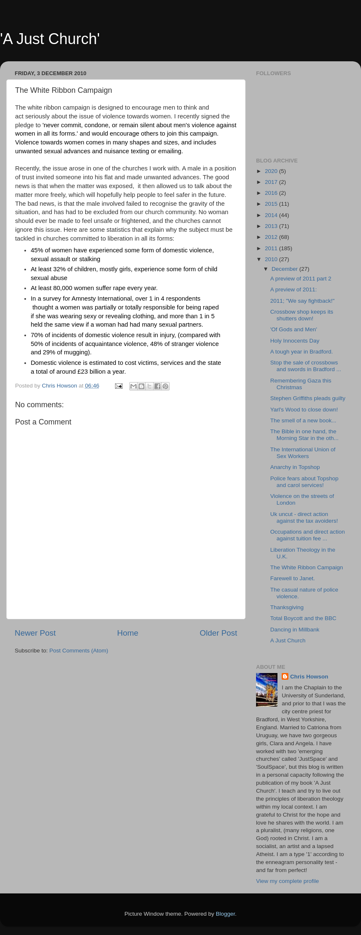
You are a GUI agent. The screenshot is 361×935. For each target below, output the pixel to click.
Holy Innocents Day (294, 341)
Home (127, 633)
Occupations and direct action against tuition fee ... (307, 535)
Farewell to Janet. (292, 578)
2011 (272, 248)
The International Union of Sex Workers (302, 452)
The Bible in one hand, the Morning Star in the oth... (304, 434)
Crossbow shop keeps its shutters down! (301, 315)
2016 (272, 193)
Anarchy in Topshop (295, 467)
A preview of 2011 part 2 (301, 278)
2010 (272, 259)
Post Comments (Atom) (79, 650)
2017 (272, 182)
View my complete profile (287, 881)
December (285, 269)
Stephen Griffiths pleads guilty (307, 398)
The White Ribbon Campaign (306, 567)
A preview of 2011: (293, 289)
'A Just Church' (50, 38)
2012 (272, 237)
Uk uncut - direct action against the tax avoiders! (304, 517)
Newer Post (35, 633)
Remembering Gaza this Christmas (301, 383)
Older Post (218, 633)
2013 (272, 226)
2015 (272, 204)
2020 (272, 171)
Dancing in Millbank (294, 629)
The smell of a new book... (303, 420)
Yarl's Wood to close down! (304, 409)
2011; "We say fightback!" (302, 301)
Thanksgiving (287, 607)
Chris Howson (309, 676)
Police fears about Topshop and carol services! (304, 481)
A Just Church (288, 640)
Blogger (225, 914)
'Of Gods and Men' (293, 329)
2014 (272, 215)
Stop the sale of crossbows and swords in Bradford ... (305, 365)
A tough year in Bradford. (301, 351)
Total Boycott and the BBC (303, 618)
